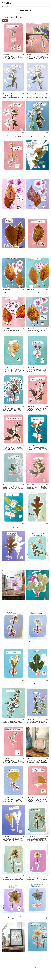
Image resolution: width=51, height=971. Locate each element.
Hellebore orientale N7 (32, 955)
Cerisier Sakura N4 (31, 250)
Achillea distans (6, 54)
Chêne (28, 524)
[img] (13, 38)
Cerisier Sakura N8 (31, 328)
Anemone (29, 54)
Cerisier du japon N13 (8, 446)
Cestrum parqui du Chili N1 (9, 485)
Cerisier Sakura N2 (31, 211)
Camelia (29, 172)
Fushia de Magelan (7, 720)
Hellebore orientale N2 (8, 877)
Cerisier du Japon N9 (7, 368)
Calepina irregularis (7, 172)
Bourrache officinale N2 (32, 93)
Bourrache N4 (30, 133)
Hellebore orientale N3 (32, 877)
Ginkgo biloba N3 (31, 798)
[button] (47, 2)
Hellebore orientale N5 (32, 916)
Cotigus (29, 602)
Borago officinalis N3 (7, 133)
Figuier (28, 681)
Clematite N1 (30, 563)
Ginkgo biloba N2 (7, 798)
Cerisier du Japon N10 (32, 368)
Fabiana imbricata (7, 681)
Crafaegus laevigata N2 (32, 642)
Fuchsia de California (31, 720)
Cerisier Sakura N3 (7, 250)
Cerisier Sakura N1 (7, 211)
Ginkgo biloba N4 (7, 837)
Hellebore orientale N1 (32, 837)
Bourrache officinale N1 (8, 93)
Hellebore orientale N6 (8, 955)
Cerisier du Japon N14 (32, 446)
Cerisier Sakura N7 (7, 328)
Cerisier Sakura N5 (7, 289)
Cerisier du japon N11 (8, 407)
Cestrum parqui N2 (31, 485)
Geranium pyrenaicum (8, 759)
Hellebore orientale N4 (8, 916)
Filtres (5, 20)
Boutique (7, 6)
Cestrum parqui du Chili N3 (9, 524)
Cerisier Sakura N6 (31, 289)
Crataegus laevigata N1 (8, 642)
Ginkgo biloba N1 (31, 759)
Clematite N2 (6, 602)
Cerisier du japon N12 (32, 407)
